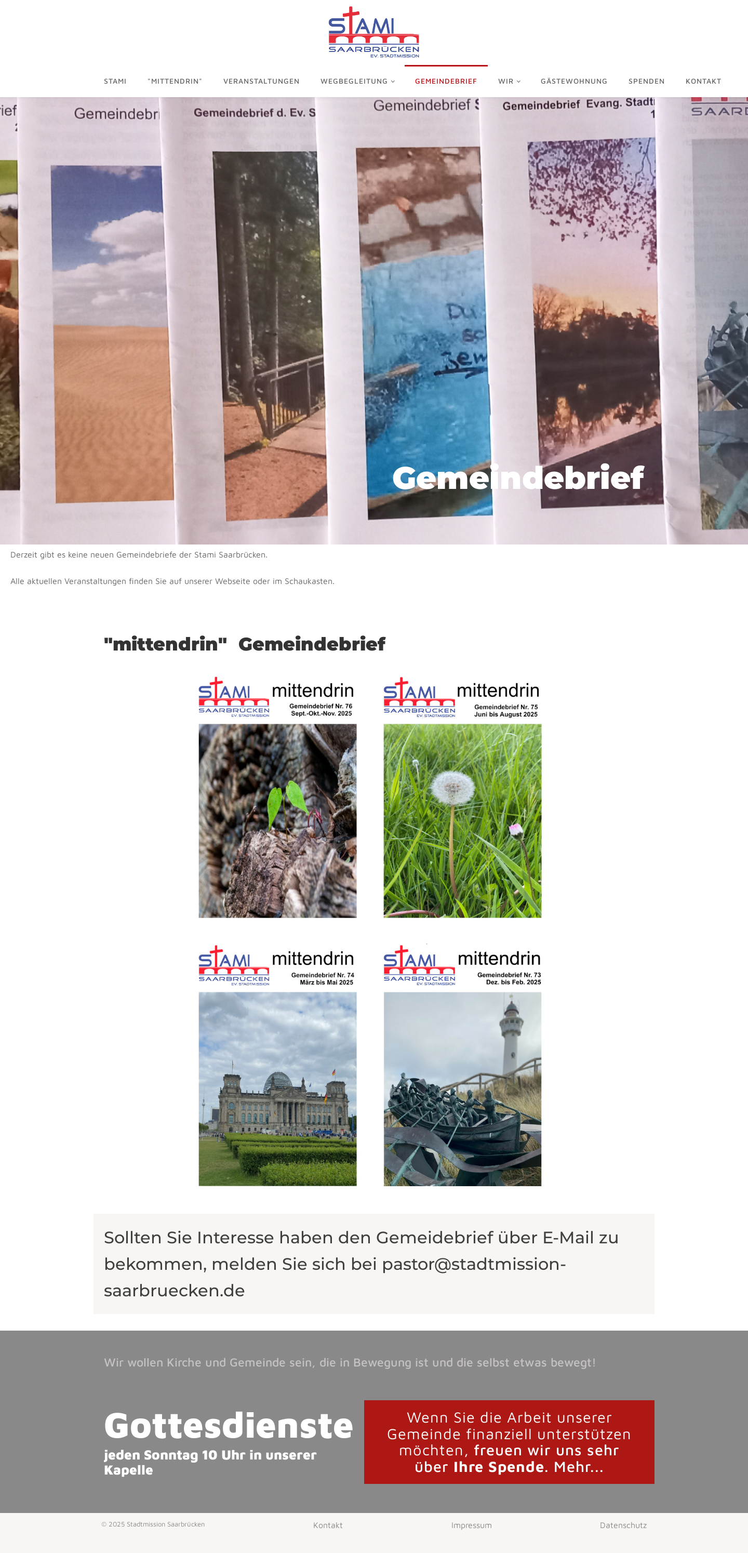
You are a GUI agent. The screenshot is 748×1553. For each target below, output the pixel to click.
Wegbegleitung (354, 80)
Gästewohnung (574, 80)
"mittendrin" (175, 80)
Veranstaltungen (261, 80)
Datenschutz (623, 1525)
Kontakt (704, 80)
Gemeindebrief (446, 80)
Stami (115, 80)
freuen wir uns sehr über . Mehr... (509, 1442)
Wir (506, 80)
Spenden (647, 80)
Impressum (471, 1525)
